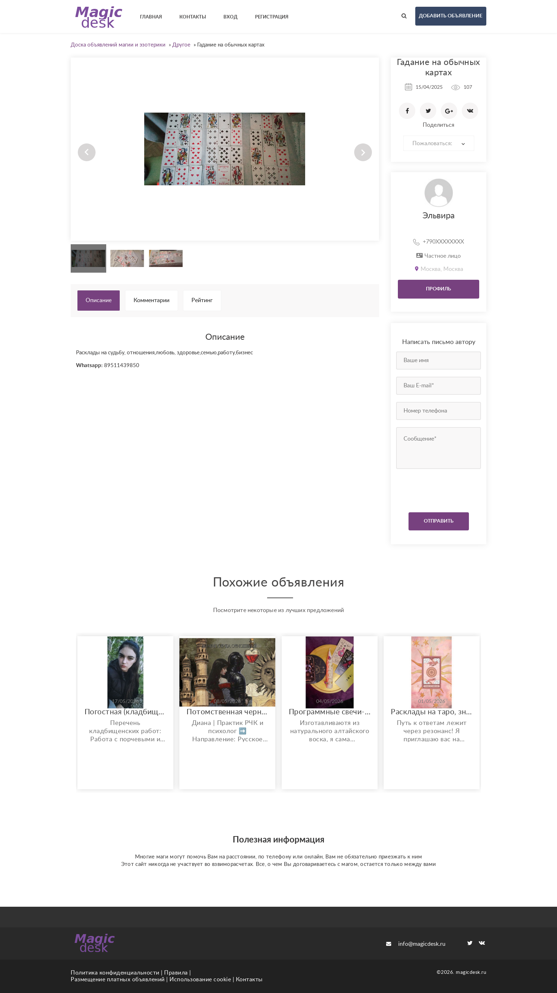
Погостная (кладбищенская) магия (125, 712)
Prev (87, 152)
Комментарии (151, 300)
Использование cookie (200, 979)
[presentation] (439, 489)
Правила (176, 973)
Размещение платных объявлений (118, 979)
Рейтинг (202, 300)
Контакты (249, 979)
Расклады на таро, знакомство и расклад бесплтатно (431, 712)
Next (363, 152)
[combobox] (439, 143)
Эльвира (438, 216)
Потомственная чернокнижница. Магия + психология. (227, 712)
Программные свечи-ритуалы (330, 712)
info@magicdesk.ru (415, 944)
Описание (99, 300)
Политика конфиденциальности (115, 973)
